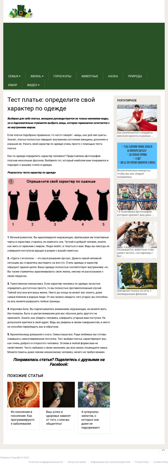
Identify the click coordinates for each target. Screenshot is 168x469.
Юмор (12, 85)
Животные (89, 76)
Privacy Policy (142, 462)
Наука (113, 76)
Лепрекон (5, 457)
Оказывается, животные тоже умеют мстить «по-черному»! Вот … (135, 253)
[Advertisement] (84, 47)
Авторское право (77, 462)
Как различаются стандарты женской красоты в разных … (135, 134)
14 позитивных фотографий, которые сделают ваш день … (135, 213)
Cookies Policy (160, 462)
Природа (135, 76)
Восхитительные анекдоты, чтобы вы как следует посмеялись (134, 174)
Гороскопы (62, 76)
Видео (32, 85)
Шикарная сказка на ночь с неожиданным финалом (134, 292)
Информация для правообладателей (110, 462)
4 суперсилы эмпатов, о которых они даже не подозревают (90, 419)
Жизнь (36, 76)
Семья (13, 76)
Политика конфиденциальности (45, 462)
